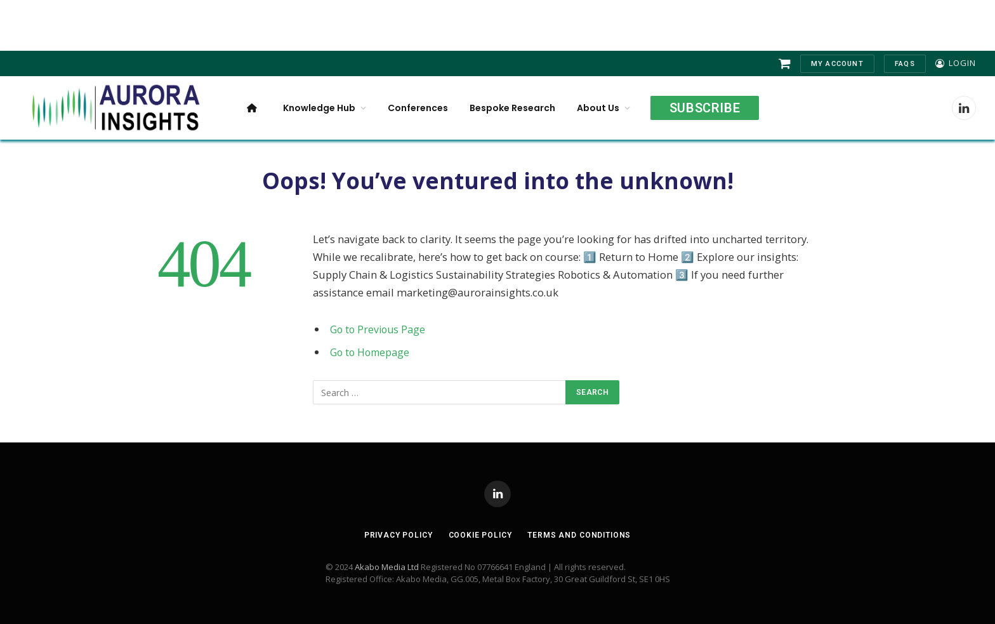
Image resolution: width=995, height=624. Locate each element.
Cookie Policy (479, 535)
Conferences (418, 108)
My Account (837, 64)
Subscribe (704, 108)
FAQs (905, 64)
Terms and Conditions (584, 535)
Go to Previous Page (379, 329)
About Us (598, 108)
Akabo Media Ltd (387, 567)
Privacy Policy (392, 535)
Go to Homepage (371, 352)
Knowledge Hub (319, 108)
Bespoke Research (512, 108)
